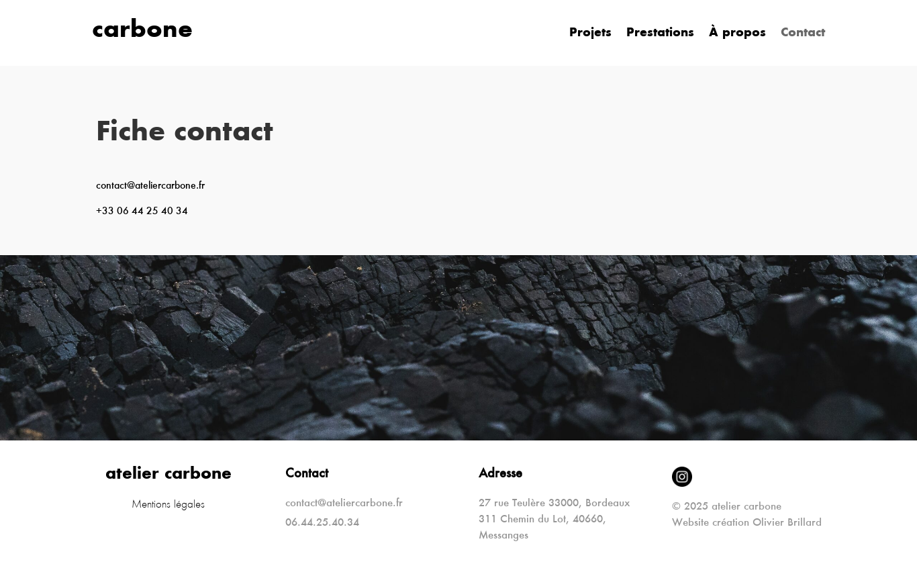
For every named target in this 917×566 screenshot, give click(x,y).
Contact (803, 34)
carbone (142, 30)
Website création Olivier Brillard (747, 523)
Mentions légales (168, 505)
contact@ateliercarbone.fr (150, 186)
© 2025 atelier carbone (726, 507)
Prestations (660, 34)
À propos (737, 34)
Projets (590, 34)
